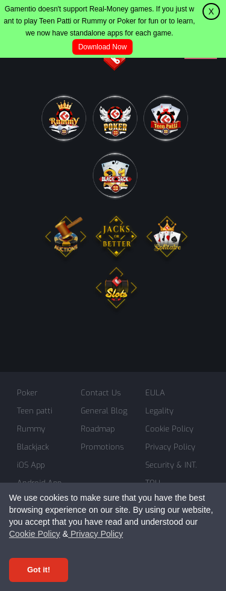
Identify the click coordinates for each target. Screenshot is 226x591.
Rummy (31, 429)
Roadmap (98, 429)
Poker (27, 393)
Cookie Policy (34, 534)
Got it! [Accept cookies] (38, 569)
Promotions (102, 447)
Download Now (102, 47)
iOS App (31, 465)
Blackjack (33, 447)
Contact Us (101, 393)
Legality (159, 411)
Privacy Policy (95, 534)
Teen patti (34, 411)
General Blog (104, 411)
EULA (155, 393)
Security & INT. (170, 465)
